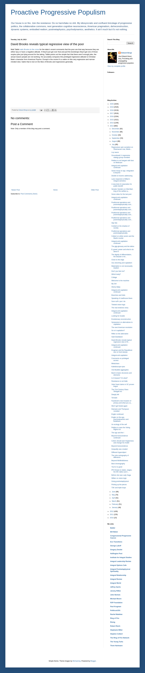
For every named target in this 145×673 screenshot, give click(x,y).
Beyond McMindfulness (119, 461)
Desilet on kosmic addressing (121, 176)
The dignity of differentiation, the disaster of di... (121, 255)
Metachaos (115, 363)
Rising (112, 622)
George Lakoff (115, 546)
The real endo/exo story (119, 308)
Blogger (93, 661)
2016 (112, 116)
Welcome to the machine (120, 281)
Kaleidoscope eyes (118, 367)
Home (55, 190)
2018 (112, 110)
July (113, 144)
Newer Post (15, 190)
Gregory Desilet (116, 550)
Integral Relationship (118, 575)
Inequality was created (119, 449)
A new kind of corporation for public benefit (121, 185)
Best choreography (118, 464)
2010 (112, 518)
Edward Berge (126, 53)
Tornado (114, 398)
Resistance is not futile (119, 381)
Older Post (95, 190)
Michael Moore (115, 599)
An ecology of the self (119, 424)
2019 (112, 107)
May (113, 495)
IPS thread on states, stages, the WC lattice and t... (121, 471)
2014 (112, 123)
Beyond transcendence (119, 446)
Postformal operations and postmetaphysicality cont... (121, 203)
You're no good (116, 467)
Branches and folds (118, 295)
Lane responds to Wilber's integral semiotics (120, 180)
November (116, 132)
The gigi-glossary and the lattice (122, 246)
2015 (112, 120)
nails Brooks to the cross (29, 49)
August (114, 141)
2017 (112, 113)
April (113, 498)
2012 (112, 511)
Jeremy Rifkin (115, 591)
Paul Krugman (115, 606)
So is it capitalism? (118, 330)
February (115, 504)
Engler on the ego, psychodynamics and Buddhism (119, 419)
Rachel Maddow (116, 614)
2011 (112, 514)
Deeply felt (115, 394)
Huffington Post (116, 554)
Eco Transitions (116, 542)
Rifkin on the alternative (119, 334)
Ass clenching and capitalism (121, 263)
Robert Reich (115, 626)
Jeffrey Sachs (115, 587)
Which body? (116, 274)
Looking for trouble (118, 316)
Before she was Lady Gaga (121, 475)
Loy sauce (115, 152)
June (114, 492)
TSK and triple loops (118, 488)
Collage (114, 277)
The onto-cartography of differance (120, 456)
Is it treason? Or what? (119, 378)
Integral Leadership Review (120, 561)
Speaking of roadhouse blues (121, 298)
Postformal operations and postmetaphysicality (120, 232)
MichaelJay (77, 661)
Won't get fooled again (119, 406)
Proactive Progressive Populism (58, 12)
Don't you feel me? (118, 271)
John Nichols (115, 595)
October (115, 135)
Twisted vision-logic (118, 305)
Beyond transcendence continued (119, 437)
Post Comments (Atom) (29, 194)
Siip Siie (114, 223)
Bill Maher (114, 532)
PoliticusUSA (115, 610)
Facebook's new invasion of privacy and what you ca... (121, 402)
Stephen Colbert (116, 634)
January (115, 507)
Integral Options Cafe (118, 565)
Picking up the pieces (119, 485)
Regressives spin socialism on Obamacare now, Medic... (122, 148)
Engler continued (117, 414)
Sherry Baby (115, 287)
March (114, 501)
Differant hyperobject (118, 452)
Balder (112, 528)
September (116, 138)
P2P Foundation (116, 603)
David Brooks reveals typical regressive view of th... (121, 341)
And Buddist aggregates (120, 370)
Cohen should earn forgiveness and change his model (122, 442)
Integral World (115, 583)
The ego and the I (117, 433)
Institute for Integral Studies (121, 557)
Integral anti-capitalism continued (119, 166)
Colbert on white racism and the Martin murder (122, 237)
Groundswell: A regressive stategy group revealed (120, 156)
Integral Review (116, 579)
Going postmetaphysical (120, 481)
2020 (112, 104)
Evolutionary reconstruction (121, 319)
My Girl (114, 284)
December (116, 129)
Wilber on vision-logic (119, 478)
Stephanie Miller (116, 630)
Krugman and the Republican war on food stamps (121, 351)
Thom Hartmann (116, 646)
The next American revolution (121, 327)
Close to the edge (117, 260)
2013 (112, 126)
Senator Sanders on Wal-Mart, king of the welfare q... (122, 190)
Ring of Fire (114, 618)
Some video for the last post (121, 194)
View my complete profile (116, 66)
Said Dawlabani (117, 337)
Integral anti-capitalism (119, 355)
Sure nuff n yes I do (118, 301)
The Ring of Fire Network (119, 638)
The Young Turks (116, 642)
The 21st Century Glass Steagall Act (119, 390)
